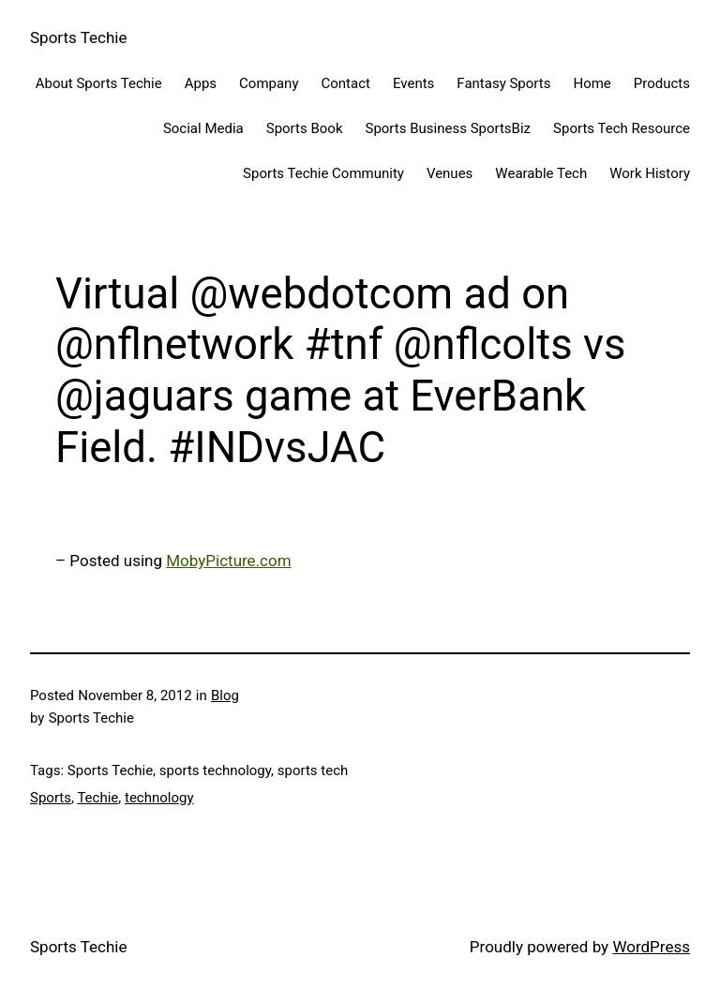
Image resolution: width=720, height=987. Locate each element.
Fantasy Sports (503, 83)
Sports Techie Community (323, 173)
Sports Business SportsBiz (448, 128)
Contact (346, 83)
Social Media (203, 128)
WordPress (651, 946)
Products (662, 83)
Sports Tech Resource (621, 128)
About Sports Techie (99, 83)
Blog (225, 695)
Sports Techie (78, 37)
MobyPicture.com (228, 560)
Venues (449, 173)
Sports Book (304, 128)
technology (159, 797)
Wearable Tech (541, 173)
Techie (97, 797)
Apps (201, 83)
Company (268, 83)
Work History (649, 173)
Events (413, 83)
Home (591, 83)
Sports (50, 797)
